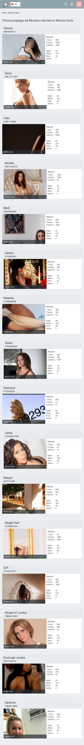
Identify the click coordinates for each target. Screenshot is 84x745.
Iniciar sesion (72, 4)
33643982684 (9, 211)
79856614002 (11, 616)
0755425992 (10, 256)
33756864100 (11, 526)
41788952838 (9, 301)
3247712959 (9, 481)
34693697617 (9, 31)
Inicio (4, 13)
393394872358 (11, 436)
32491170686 (9, 121)
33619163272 (11, 166)
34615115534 (11, 76)
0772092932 (9, 391)
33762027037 (9, 571)
